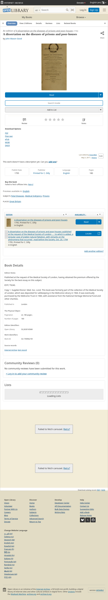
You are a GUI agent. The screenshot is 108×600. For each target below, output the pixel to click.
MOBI (7, 142)
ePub (7, 139)
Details (39, 23)
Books (32, 506)
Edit (101, 156)
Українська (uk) (10, 574)
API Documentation (63, 506)
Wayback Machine (18, 594)
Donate (81, 2)
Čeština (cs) (9, 536)
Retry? (30, 184)
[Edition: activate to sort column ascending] (39, 214)
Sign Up (94, 9)
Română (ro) (9, 564)
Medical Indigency (33, 196)
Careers (7, 512)
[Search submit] (67, 10)
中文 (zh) (7, 577)
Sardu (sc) (8, 568)
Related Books (70, 23)
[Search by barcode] (72, 10)
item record (22, 350)
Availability (80, 215)
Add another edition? (94, 251)
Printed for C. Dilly (41, 173)
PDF (6, 133)
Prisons (46, 196)
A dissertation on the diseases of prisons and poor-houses (44, 30)
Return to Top (35, 521)
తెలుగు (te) (8, 571)
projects (71, 591)
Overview (12, 23)
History (94, 158)
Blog (6, 515)
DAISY (7, 145)
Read (51, 95)
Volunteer (8, 506)
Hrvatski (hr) (9, 555)
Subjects (32, 512)
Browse (70, 17)
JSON (103, 490)
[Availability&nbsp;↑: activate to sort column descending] (89, 214)
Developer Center (62, 503)
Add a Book (84, 512)
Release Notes (86, 515)
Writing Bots (60, 512)
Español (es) (9, 546)
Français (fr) (9, 549)
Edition (9, 215)
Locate (88, 233)
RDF (98, 490)
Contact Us (84, 506)
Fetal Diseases (17, 196)
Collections (34, 515)
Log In (83, 9)
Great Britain (15, 201)
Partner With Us (10, 509)
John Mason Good (14, 38)
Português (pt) (10, 561)
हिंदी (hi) (7, 552)
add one (52, 161)
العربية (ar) (8, 533)
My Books (27, 17)
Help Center (85, 503)
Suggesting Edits (87, 509)
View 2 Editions (26, 23)
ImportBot (93, 155)
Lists (58, 23)
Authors (32, 509)
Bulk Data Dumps (62, 509)
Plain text (9, 136)
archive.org (31, 594)
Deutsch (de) (9, 539)
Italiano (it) (8, 558)
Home (31, 503)
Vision (6, 503)
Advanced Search (36, 518)
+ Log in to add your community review (26, 373)
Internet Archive (10, 350)
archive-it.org (45, 594)
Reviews (49, 23)
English (66, 173)
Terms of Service (11, 518)
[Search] (52, 9)
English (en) (9, 543)
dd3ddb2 (100, 590)
